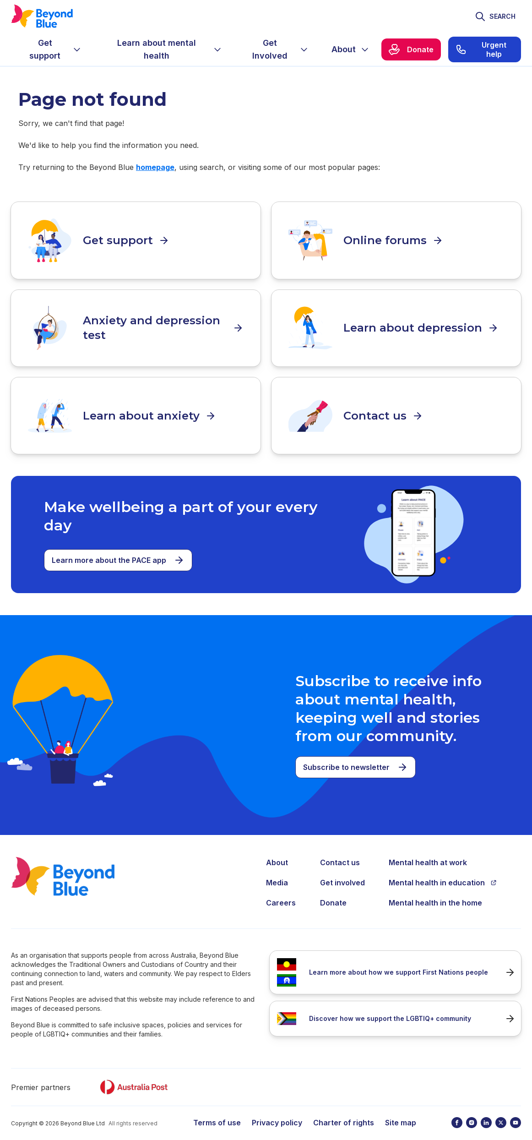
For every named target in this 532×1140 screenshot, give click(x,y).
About (277, 852)
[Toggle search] (495, 16)
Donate (333, 892)
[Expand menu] (76, 49)
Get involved (342, 872)
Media (277, 872)
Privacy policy (277, 1112)
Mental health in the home (435, 892)
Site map (400, 1112)
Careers (281, 892)
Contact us (340, 852)
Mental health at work (428, 852)
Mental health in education (443, 872)
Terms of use (217, 1112)
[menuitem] (52, 49)
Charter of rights (343, 1112)
